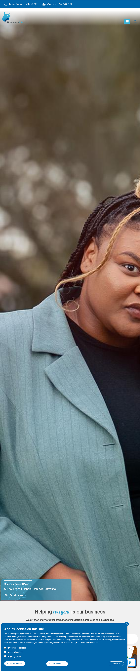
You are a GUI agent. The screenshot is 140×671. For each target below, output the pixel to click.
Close (127, 624)
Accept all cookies (57, 664)
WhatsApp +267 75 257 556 (59, 4)
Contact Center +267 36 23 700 (22, 4)
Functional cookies (15, 652)
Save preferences (15, 663)
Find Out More (12, 595)
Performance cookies (16, 648)
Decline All (116, 664)
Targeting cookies (14, 656)
